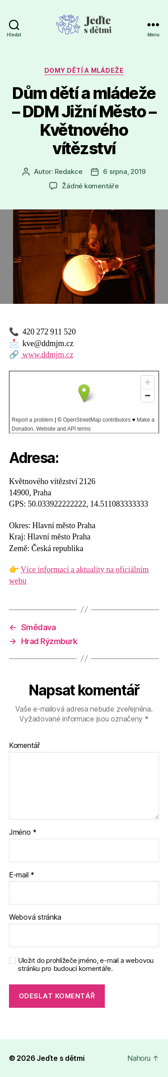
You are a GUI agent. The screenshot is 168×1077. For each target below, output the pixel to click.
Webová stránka (35, 917)
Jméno (23, 832)
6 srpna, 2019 (124, 171)
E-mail (21, 875)
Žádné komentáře (90, 186)
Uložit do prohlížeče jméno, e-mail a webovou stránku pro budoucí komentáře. (86, 965)
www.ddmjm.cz (47, 355)
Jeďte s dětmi (61, 1058)
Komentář (24, 746)
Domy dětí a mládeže (84, 70)
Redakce (68, 171)
